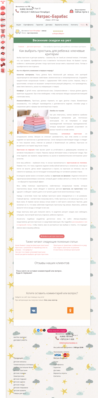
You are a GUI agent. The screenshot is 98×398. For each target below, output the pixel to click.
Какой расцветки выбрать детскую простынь (31, 254)
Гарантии (39, 25)
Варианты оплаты (61, 25)
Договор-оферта (20, 340)
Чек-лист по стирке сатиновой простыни (30, 252)
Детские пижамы (20, 373)
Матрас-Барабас (20, 337)
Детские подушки (20, 379)
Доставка (49, 25)
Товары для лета (20, 393)
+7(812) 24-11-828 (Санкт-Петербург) (35, 12)
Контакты (74, 25)
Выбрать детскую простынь (52, 236)
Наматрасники (19, 376)
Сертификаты (28, 25)
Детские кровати (20, 390)
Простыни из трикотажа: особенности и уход (70, 245)
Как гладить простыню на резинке (66, 248)
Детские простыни (20, 370)
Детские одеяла (19, 382)
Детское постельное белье (23, 367)
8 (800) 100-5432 (26, 9)
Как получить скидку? (57, 331)
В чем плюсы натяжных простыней (67, 250)
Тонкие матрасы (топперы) (23, 365)
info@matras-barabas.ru (68, 343)
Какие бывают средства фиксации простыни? (32, 245)
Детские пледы (19, 385)
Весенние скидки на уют (52, 40)
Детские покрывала (21, 388)
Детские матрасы (20, 362)
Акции (18, 25)
